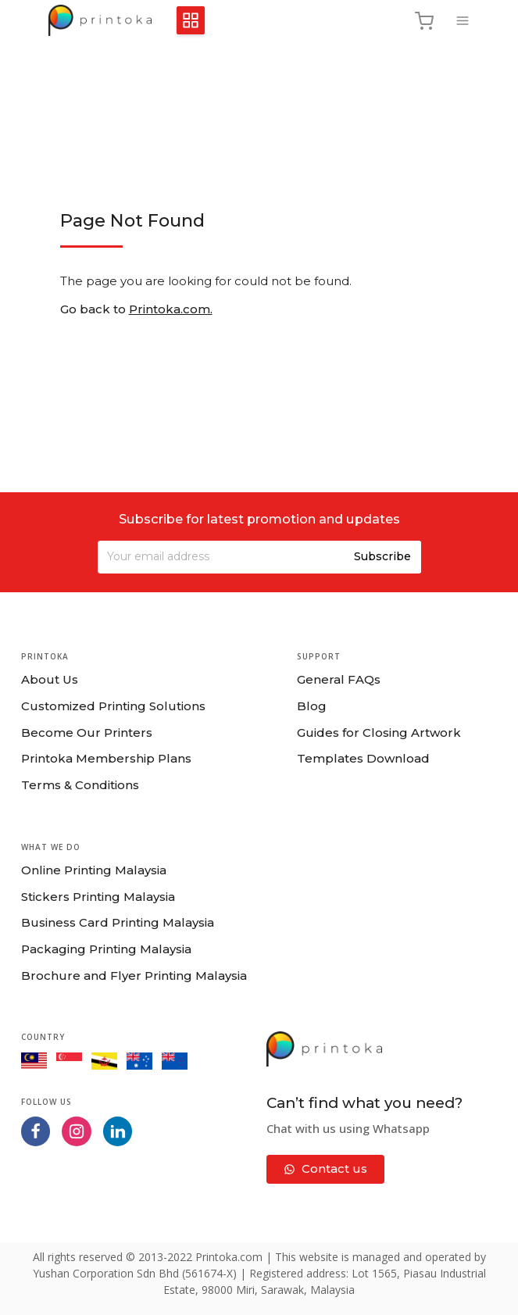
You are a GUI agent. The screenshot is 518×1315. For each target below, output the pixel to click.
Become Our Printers (86, 732)
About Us (49, 679)
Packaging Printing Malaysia (106, 949)
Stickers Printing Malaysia (98, 896)
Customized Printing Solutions (113, 706)
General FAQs (338, 679)
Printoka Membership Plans (106, 758)
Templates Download (363, 758)
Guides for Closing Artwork (379, 732)
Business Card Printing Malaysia (117, 922)
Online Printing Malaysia (93, 870)
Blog (312, 706)
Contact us (325, 1168)
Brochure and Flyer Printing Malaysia (134, 975)
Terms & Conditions (80, 784)
